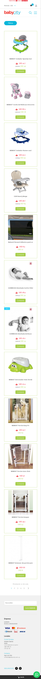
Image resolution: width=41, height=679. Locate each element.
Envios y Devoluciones (10, 623)
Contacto (6, 621)
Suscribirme (30, 608)
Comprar (20, 71)
